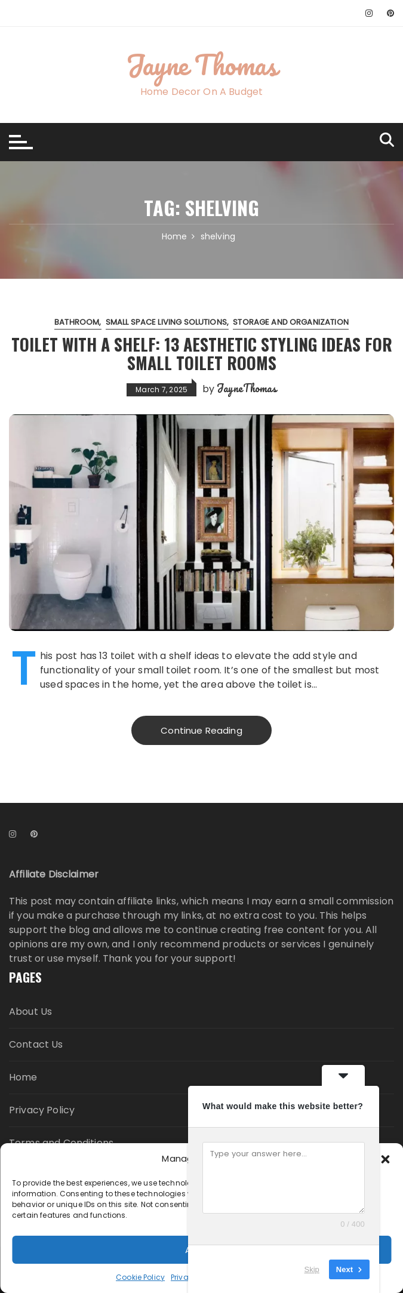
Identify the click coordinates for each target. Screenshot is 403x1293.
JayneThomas (246, 388)
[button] (385, 1159)
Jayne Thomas (201, 64)
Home (23, 1077)
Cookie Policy (140, 1277)
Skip (311, 1268)
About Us (30, 1011)
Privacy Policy (42, 1110)
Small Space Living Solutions (166, 321)
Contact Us (36, 1044)
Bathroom (76, 321)
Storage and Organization (291, 321)
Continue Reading (201, 730)
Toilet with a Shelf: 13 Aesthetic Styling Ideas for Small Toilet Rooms (201, 352)
